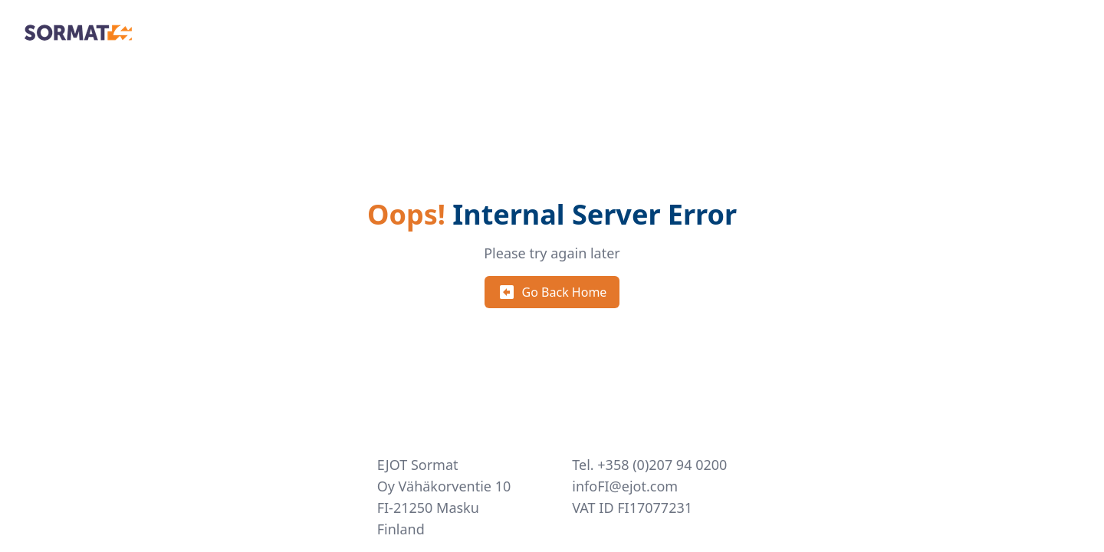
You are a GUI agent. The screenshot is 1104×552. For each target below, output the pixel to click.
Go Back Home (552, 292)
